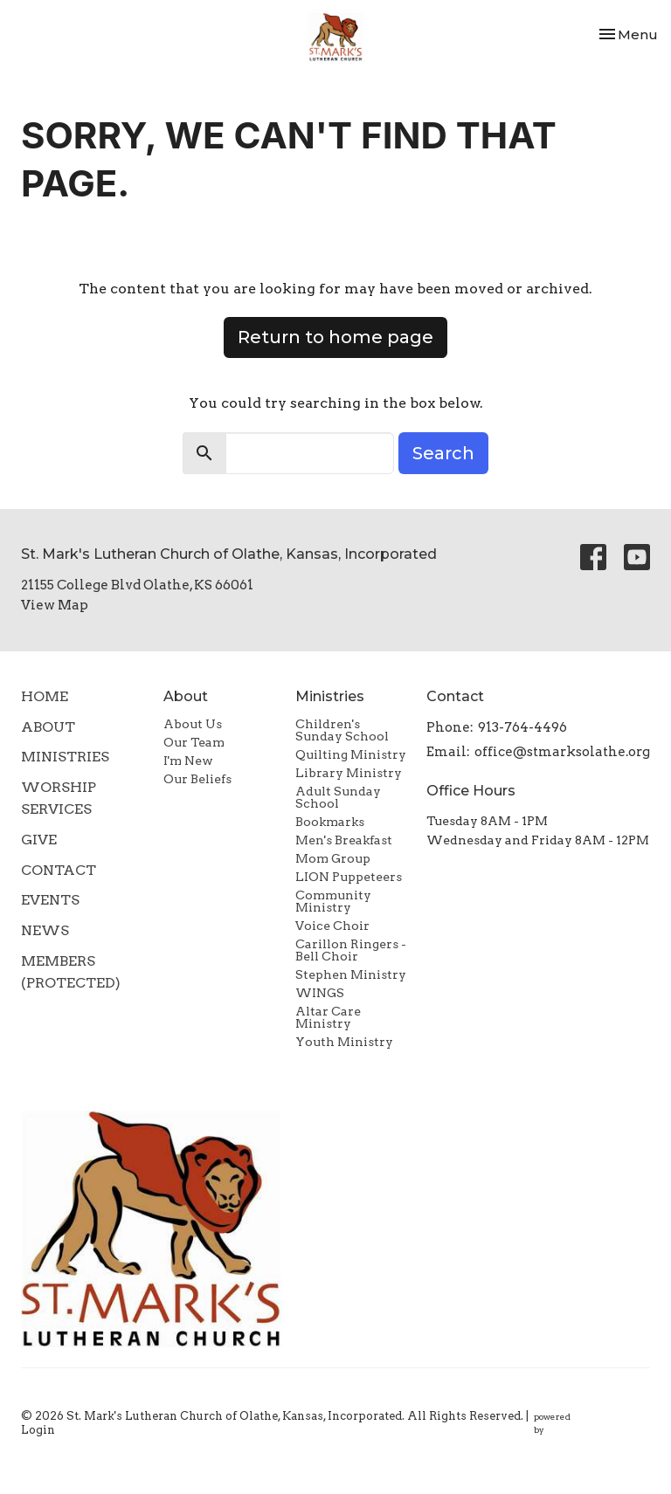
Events (50, 900)
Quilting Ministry (350, 754)
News (45, 930)
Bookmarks (329, 822)
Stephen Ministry (350, 974)
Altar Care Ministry (328, 1017)
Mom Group (332, 858)
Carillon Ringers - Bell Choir (350, 950)
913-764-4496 (522, 727)
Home (44, 696)
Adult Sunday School (338, 797)
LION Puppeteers (348, 877)
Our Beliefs (197, 779)
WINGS (319, 993)
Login (38, 1429)
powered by (592, 1423)
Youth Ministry (344, 1042)
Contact (58, 870)
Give (39, 839)
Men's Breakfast (343, 840)
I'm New (188, 761)
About (48, 727)
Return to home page (335, 337)
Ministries (65, 756)
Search (443, 453)
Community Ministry (333, 901)
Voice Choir (332, 926)
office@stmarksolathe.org (562, 752)
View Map (54, 605)
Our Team (194, 742)
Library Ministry (348, 773)
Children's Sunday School (342, 730)
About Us (192, 724)
